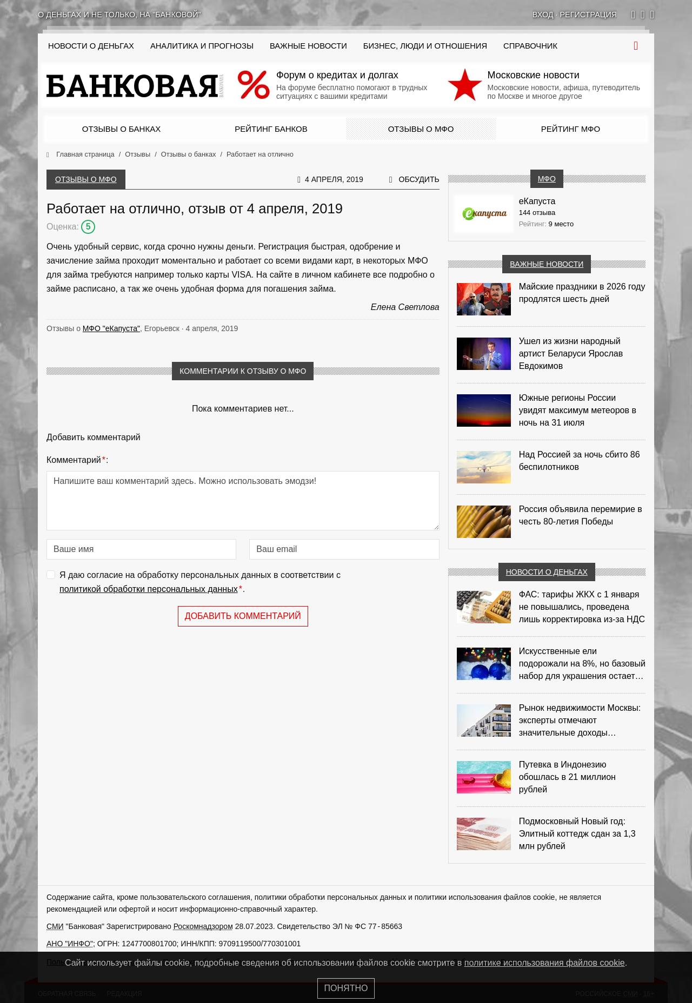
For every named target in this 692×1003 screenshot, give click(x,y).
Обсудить (419, 179)
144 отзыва (537, 212)
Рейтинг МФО (570, 128)
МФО (547, 178)
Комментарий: (77, 460)
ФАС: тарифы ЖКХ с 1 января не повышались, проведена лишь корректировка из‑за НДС (582, 607)
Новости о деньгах (547, 572)
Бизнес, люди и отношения (425, 46)
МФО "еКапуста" (111, 328)
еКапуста (537, 201)
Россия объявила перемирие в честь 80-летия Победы (580, 515)
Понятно (346, 988)
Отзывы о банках (121, 128)
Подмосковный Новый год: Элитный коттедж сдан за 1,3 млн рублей (577, 834)
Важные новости (308, 46)
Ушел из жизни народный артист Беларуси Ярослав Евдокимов (571, 353)
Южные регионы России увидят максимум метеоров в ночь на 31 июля (577, 410)
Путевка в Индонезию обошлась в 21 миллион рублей (567, 777)
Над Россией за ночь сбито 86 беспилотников (579, 461)
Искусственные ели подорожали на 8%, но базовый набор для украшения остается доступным (582, 664)
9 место (561, 224)
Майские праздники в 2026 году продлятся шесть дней (582, 293)
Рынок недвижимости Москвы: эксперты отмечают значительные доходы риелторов (580, 721)
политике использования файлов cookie (544, 962)
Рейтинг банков (271, 128)
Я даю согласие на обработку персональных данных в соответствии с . (200, 583)
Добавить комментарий (243, 616)
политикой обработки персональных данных (148, 589)
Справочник (530, 46)
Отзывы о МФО (421, 128)
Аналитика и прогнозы (202, 46)
